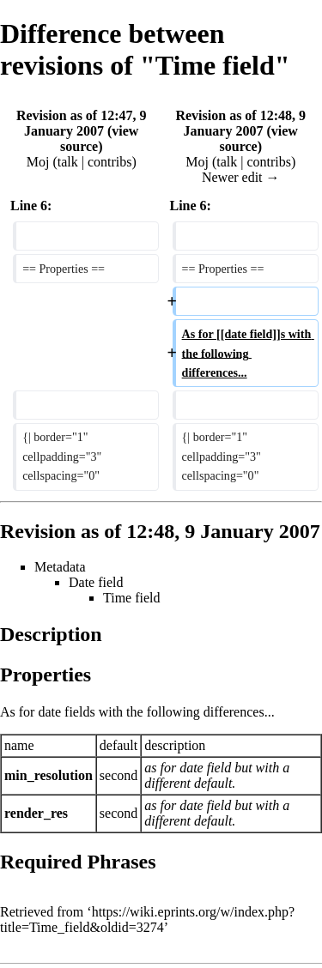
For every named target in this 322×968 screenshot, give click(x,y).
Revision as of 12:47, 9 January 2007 (81, 123)
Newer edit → (241, 177)
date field (205, 767)
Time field (132, 597)
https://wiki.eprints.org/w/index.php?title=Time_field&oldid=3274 (147, 919)
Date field (96, 582)
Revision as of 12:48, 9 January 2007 (240, 123)
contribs (110, 161)
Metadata (60, 567)
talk (68, 161)
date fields (66, 712)
